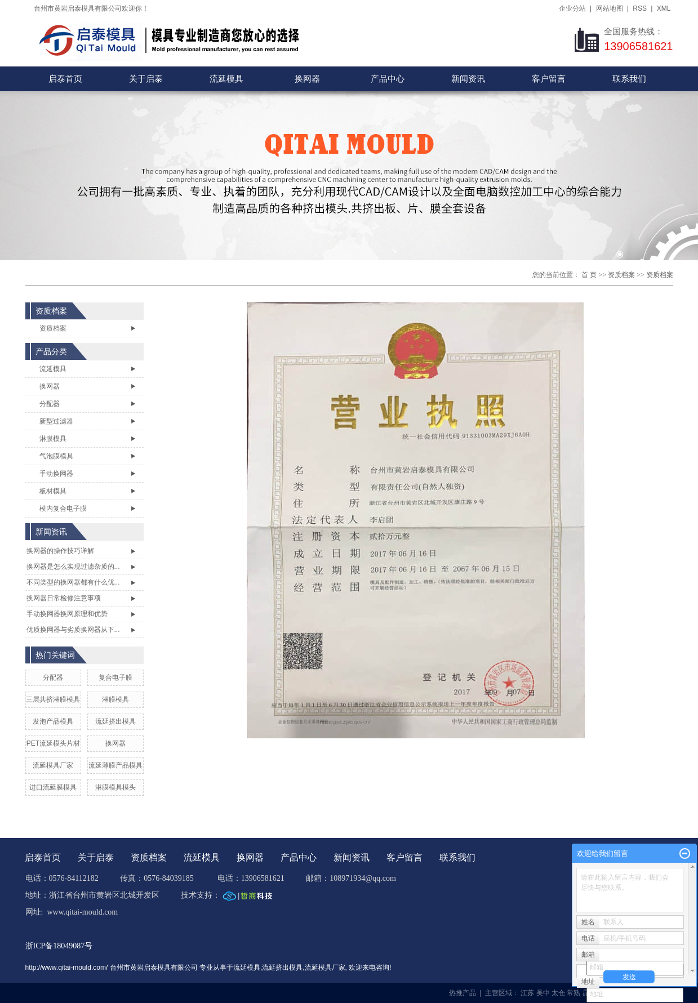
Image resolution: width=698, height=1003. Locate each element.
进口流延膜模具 (53, 787)
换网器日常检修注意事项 (63, 598)
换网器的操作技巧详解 (60, 551)
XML (664, 8)
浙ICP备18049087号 (59, 946)
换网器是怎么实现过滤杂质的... (73, 566)
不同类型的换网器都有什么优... (73, 582)
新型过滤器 (56, 421)
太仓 (558, 993)
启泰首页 (65, 78)
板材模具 (52, 491)
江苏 (527, 993)
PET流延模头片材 (53, 743)
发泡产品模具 (53, 721)
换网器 (307, 78)
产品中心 (387, 78)
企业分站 (572, 8)
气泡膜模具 (56, 456)
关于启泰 (146, 78)
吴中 (543, 993)
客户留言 (549, 78)
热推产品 (462, 993)
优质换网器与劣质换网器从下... (73, 630)
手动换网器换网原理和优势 (67, 614)
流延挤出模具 (115, 721)
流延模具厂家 (53, 765)
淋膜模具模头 (115, 787)
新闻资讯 (468, 78)
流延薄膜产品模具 (115, 765)
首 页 (589, 275)
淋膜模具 (52, 439)
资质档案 (621, 275)
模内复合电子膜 (63, 508)
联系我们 (629, 78)
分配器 (49, 404)
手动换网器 (56, 474)
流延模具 (226, 78)
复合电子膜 (115, 677)
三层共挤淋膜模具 (53, 699)
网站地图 (609, 8)
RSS (640, 8)
